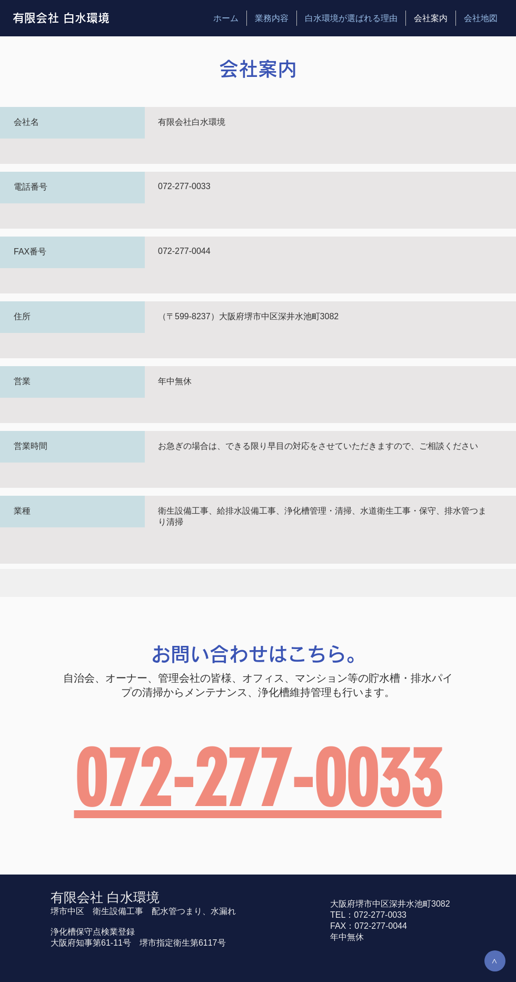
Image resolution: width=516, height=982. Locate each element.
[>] (494, 960)
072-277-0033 (258, 779)
